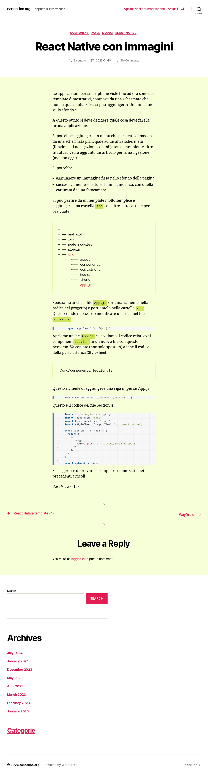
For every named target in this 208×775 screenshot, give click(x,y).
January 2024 (18, 661)
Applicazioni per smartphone (144, 9)
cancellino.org (20, 9)
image (95, 33)
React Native (129, 33)
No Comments (130, 61)
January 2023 (18, 711)
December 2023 (19, 670)
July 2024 (15, 653)
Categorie (26, 730)
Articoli (173, 9)
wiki (183, 9)
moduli (109, 33)
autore (81, 61)
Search (11, 591)
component (77, 33)
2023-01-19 (103, 61)
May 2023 (15, 678)
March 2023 (16, 695)
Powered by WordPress (63, 765)
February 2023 (18, 703)
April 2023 (15, 686)
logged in (78, 559)
